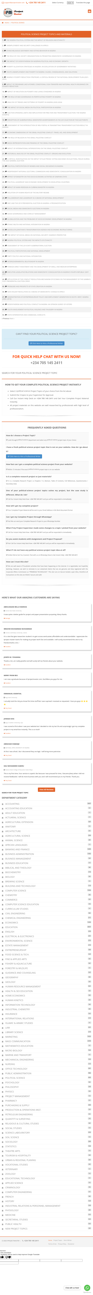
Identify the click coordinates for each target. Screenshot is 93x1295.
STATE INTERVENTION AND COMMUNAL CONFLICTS (26, 315)
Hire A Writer (68, 1240)
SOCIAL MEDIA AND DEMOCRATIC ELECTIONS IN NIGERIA (28, 208)
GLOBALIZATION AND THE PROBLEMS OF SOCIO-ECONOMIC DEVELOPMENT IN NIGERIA (39, 219)
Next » (12, 318)
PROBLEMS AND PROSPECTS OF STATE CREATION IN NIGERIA (29, 286)
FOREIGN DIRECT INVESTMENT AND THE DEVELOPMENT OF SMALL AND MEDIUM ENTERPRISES (42, 267)
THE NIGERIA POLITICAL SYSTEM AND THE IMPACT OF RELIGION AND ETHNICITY (36, 40)
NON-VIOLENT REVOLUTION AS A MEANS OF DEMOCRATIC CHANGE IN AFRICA (36, 292)
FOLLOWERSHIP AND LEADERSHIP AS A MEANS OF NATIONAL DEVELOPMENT (35, 198)
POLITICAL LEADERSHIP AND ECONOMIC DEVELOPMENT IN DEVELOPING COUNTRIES (38, 182)
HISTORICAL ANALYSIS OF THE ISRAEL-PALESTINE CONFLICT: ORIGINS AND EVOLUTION (39, 154)
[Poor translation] (8, 1257)
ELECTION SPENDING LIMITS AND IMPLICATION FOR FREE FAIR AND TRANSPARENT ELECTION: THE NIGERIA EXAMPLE (44, 114)
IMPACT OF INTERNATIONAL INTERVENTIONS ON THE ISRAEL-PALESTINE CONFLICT (37, 148)
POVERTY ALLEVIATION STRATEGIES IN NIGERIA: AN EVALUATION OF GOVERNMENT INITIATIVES (41, 66)
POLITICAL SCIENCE (17, 23)
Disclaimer (71, 1244)
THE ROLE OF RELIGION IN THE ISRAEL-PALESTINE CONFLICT (29, 138)
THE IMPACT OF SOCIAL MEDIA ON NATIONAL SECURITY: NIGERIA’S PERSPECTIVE (36, 235)
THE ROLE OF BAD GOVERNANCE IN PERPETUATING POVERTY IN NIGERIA (34, 97)
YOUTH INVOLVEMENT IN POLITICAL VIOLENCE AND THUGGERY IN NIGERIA (34, 309)
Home (5, 23)
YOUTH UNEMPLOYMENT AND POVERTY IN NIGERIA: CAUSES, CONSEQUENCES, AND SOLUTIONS (42, 72)
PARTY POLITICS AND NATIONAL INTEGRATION (24, 256)
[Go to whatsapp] (87, 1288)
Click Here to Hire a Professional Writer (46, 343)
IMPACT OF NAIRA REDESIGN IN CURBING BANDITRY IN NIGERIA (30, 187)
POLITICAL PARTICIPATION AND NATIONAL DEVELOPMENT (28, 251)
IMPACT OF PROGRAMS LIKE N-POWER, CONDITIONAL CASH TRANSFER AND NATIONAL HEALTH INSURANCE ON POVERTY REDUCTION (45, 85)
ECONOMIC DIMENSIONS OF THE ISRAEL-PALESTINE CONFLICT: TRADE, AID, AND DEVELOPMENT (42, 132)
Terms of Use (52, 1244)
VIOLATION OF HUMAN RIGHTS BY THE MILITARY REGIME (28, 193)
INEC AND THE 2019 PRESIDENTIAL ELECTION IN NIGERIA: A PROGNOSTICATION (36, 203)
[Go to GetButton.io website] (87, 1292)
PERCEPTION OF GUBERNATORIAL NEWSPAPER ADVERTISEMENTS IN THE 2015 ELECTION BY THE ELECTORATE (47, 120)
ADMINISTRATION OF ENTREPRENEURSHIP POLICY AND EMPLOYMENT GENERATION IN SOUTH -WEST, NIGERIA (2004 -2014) (45, 298)
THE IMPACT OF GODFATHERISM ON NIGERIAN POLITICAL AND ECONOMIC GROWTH (37, 61)
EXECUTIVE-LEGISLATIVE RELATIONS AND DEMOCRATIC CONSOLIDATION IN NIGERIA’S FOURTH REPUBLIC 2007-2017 (45, 273)
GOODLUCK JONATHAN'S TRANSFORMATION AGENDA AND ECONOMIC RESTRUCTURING (39, 230)
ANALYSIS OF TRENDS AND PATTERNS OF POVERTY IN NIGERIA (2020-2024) (34, 102)
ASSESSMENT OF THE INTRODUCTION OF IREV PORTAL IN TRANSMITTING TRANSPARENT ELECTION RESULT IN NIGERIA (45, 126)
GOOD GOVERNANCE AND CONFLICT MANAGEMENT (26, 214)
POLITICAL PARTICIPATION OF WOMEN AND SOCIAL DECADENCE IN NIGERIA (35, 166)
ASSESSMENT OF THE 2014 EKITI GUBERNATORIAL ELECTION (29, 245)
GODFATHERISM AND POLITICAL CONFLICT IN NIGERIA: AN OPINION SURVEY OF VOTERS (39, 304)
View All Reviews (46, 789)
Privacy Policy (62, 1244)
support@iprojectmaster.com (13, 3)
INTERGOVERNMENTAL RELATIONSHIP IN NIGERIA (25, 261)
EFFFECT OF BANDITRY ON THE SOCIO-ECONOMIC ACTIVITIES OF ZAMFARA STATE (37, 177)
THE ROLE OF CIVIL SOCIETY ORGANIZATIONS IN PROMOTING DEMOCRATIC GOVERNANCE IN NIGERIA (44, 56)
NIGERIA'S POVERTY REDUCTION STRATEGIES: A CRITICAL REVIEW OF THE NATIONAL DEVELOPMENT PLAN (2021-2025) (45, 78)
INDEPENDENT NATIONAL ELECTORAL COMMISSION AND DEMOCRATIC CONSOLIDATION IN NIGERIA (44, 171)
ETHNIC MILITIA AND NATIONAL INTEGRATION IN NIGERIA (28, 224)
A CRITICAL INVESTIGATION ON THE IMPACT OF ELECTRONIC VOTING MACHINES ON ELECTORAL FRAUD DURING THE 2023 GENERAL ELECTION (46, 160)
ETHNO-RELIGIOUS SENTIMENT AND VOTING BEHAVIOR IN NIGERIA (31, 51)
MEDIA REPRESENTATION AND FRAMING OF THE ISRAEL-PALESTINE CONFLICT (35, 143)
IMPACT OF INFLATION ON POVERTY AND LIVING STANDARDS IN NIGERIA (34, 92)
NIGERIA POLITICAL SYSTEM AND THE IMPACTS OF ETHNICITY (29, 240)
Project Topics (58, 1240)
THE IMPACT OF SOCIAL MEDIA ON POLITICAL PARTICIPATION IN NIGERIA (34, 107)
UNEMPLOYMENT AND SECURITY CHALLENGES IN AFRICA (27, 45)
